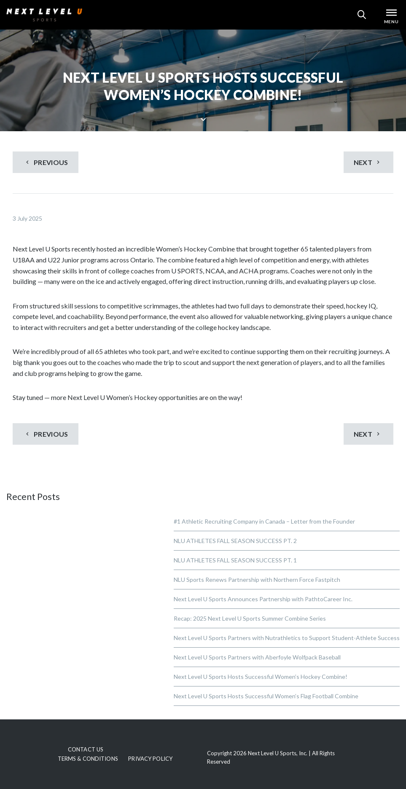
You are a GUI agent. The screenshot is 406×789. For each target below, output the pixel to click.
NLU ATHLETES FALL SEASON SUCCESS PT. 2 (235, 540)
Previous (46, 162)
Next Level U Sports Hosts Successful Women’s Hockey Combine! (260, 676)
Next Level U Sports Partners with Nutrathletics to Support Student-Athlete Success (287, 637)
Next (368, 162)
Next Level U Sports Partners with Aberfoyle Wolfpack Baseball (257, 657)
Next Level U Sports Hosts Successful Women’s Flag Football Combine (266, 696)
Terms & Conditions (88, 758)
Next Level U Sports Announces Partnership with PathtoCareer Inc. (263, 599)
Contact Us (85, 749)
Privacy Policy (150, 758)
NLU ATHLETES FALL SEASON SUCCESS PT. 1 (235, 560)
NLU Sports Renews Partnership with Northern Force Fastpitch (257, 579)
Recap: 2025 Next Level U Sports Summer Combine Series (250, 618)
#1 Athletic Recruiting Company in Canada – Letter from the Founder (264, 521)
